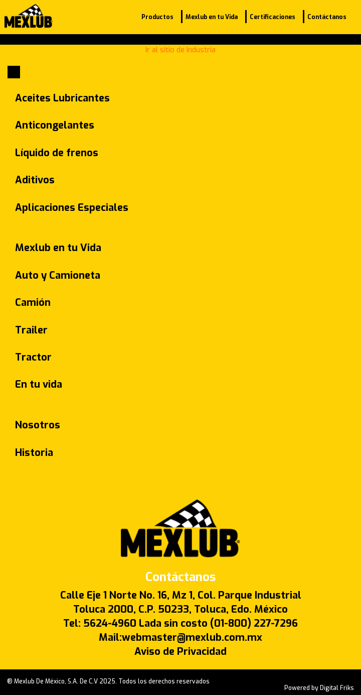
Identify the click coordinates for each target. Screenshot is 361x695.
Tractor (33, 357)
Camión (33, 302)
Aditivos (35, 180)
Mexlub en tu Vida (212, 17)
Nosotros (37, 425)
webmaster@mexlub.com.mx (192, 637)
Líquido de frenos (56, 153)
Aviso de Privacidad (180, 651)
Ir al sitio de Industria (180, 50)
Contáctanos (326, 17)
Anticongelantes (54, 125)
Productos (157, 17)
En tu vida (38, 384)
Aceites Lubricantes (62, 98)
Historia (34, 452)
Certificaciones (272, 17)
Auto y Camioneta (57, 275)
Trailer (31, 330)
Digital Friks (337, 688)
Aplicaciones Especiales (71, 207)
